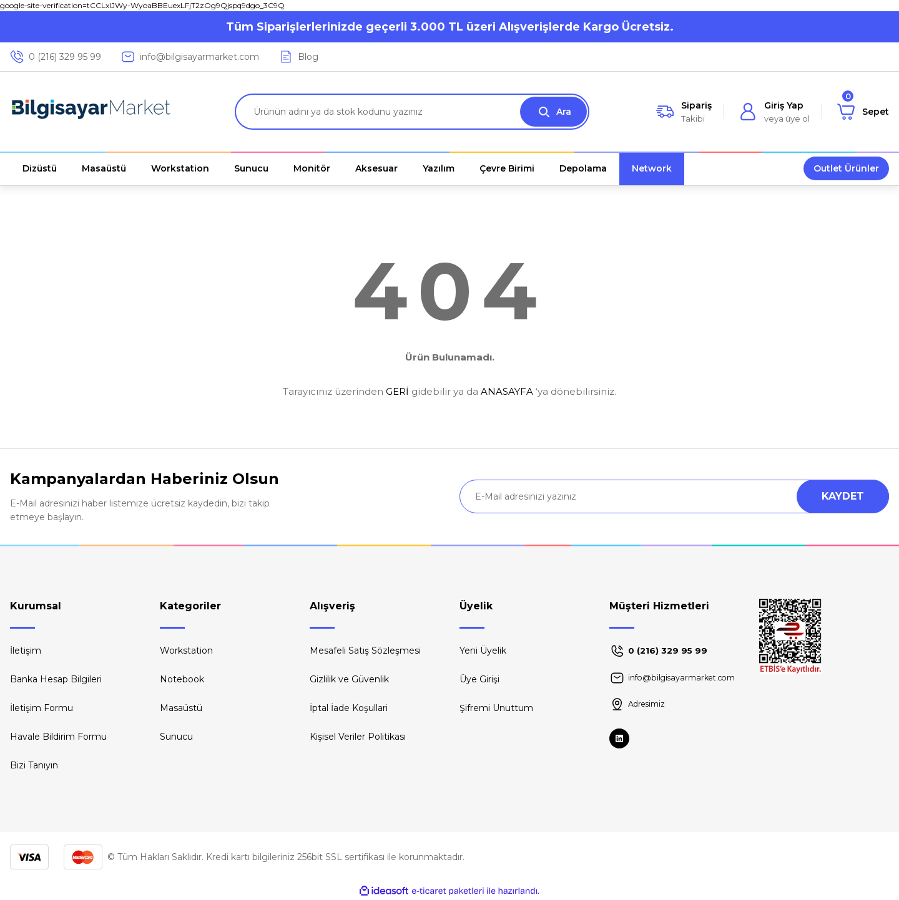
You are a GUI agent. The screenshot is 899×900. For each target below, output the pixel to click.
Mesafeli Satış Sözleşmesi (365, 650)
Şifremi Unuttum (496, 708)
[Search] (412, 112)
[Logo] (91, 112)
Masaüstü (181, 708)
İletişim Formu (41, 708)
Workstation (186, 650)
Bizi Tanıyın (34, 765)
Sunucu (176, 736)
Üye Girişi (479, 679)
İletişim (25, 650)
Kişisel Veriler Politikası (358, 736)
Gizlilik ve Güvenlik (349, 679)
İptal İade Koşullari (349, 708)
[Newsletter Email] (674, 496)
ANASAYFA (507, 391)
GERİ (397, 391)
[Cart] (863, 111)
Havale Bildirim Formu (58, 736)
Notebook (182, 679)
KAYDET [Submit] (843, 496)
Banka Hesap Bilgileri (56, 679)
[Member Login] (774, 111)
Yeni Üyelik (482, 650)
